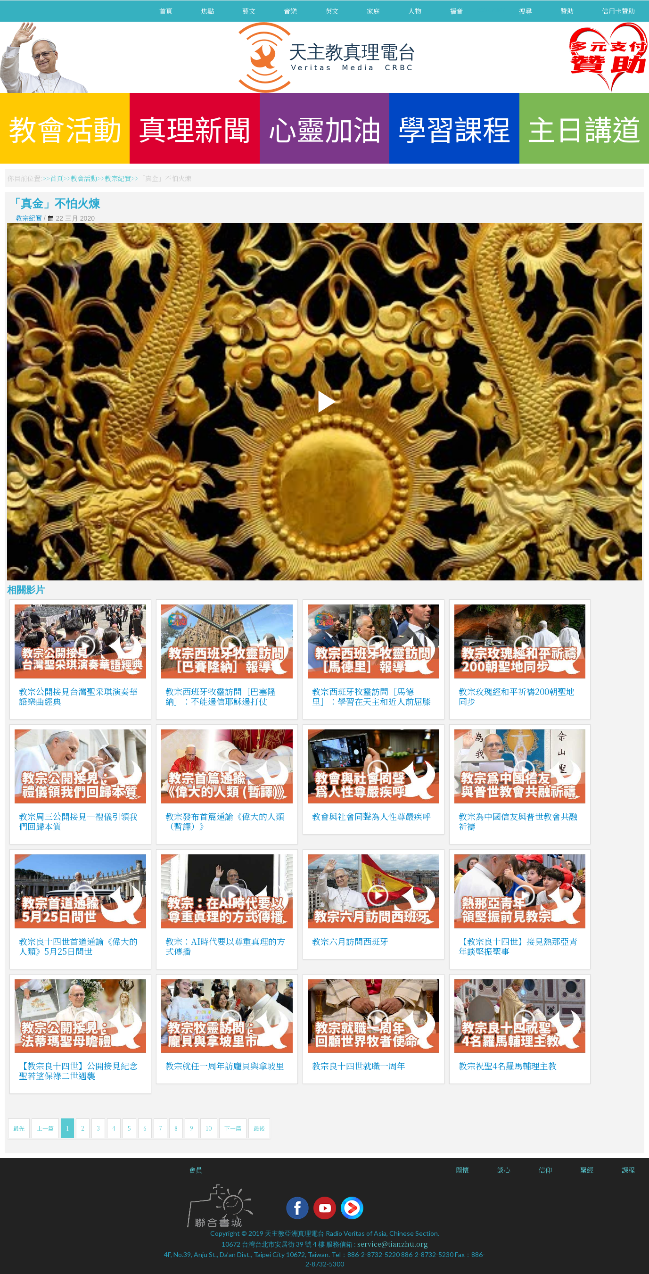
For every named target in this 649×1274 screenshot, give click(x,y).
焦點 (207, 11)
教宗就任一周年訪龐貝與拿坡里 (224, 1065)
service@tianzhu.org (392, 1244)
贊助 (567, 11)
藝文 (248, 11)
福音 (456, 11)
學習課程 (454, 128)
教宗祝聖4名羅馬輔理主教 (508, 1065)
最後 (259, 1128)
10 (208, 1128)
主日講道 (584, 128)
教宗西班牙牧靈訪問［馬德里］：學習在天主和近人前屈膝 (371, 696)
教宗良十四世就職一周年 (358, 1065)
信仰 (545, 1170)
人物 (414, 11)
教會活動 (65, 128)
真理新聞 (194, 128)
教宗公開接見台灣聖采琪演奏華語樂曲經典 (78, 696)
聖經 (586, 1170)
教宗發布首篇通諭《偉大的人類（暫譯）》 (224, 821)
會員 (195, 1170)
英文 (331, 11)
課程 (628, 1170)
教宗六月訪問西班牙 (350, 941)
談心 (503, 1170)
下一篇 (232, 1128)
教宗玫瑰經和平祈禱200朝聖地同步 (517, 696)
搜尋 (525, 11)
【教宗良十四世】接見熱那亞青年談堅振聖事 (518, 946)
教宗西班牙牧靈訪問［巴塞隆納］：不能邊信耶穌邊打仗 (220, 696)
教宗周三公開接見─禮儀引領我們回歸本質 (78, 821)
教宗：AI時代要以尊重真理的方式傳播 (225, 946)
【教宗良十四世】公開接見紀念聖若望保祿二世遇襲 (78, 1070)
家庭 (373, 11)
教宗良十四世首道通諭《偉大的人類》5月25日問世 (78, 946)
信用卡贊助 (618, 11)
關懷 (462, 1170)
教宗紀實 (118, 178)
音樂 (290, 11)
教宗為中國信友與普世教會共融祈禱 (518, 821)
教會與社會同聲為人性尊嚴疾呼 (371, 816)
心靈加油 (324, 128)
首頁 (166, 11)
